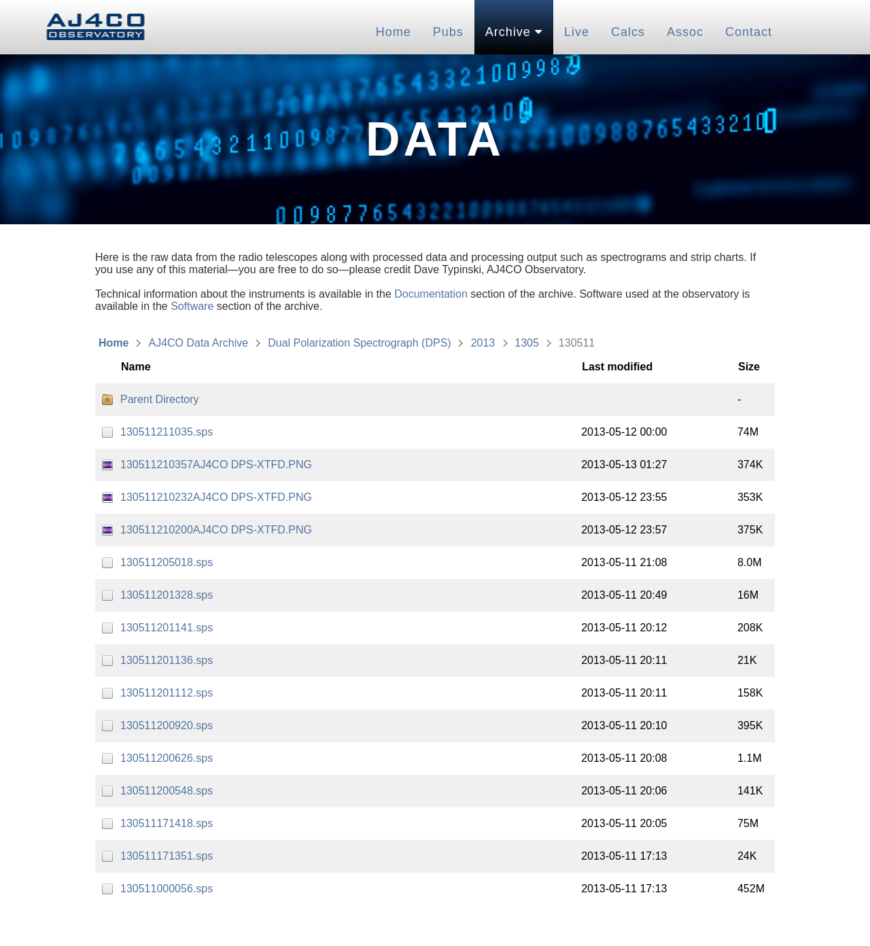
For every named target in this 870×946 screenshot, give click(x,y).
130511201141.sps (166, 627)
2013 (483, 343)
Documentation (431, 294)
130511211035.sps (166, 432)
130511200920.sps (166, 725)
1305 (527, 343)
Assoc (685, 32)
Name (136, 366)
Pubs (448, 32)
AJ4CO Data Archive (198, 343)
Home (393, 32)
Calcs (628, 32)
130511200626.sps (166, 758)
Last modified (617, 366)
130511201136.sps (166, 660)
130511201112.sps (166, 693)
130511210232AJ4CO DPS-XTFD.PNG (216, 497)
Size (749, 366)
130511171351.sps (166, 856)
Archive (513, 32)
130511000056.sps (166, 888)
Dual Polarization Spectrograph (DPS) (359, 343)
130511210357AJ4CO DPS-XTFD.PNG (216, 464)
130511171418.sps (166, 823)
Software (192, 306)
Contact (748, 32)
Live (576, 32)
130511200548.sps (166, 790)
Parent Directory (159, 399)
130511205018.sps (166, 562)
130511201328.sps (166, 595)
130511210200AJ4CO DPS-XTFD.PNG (216, 530)
